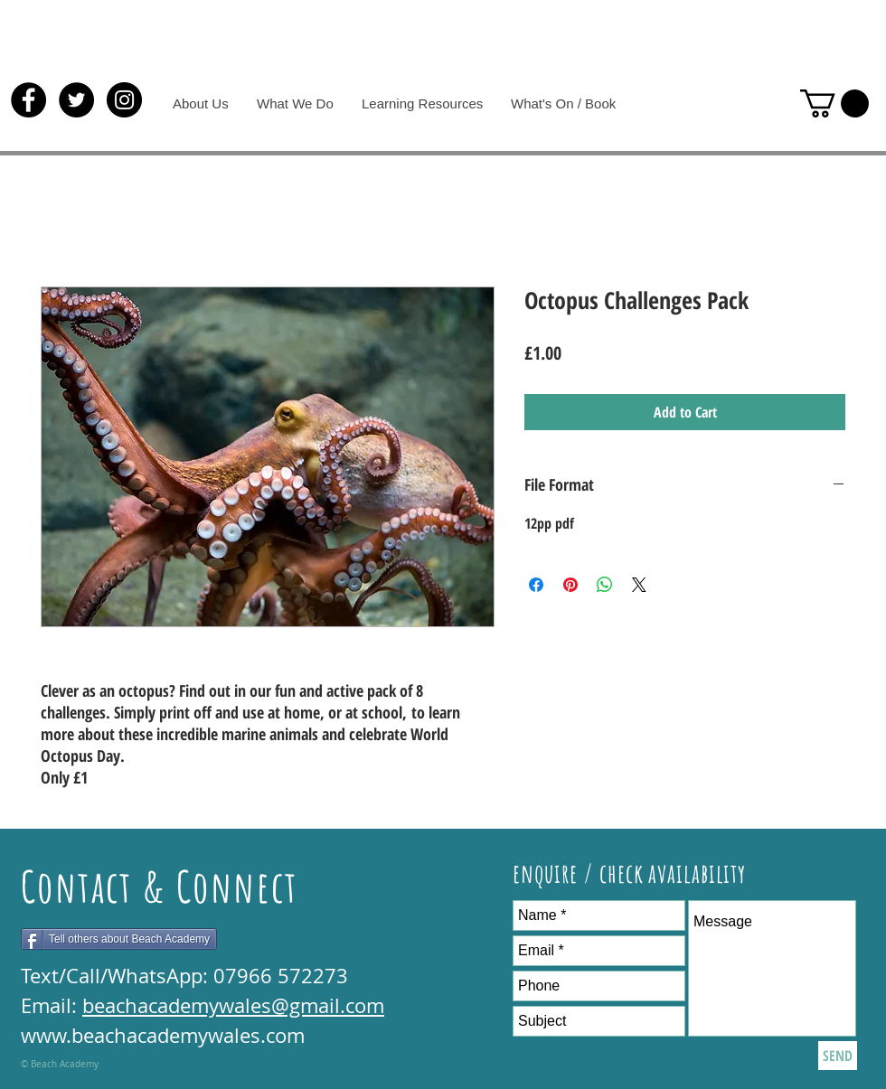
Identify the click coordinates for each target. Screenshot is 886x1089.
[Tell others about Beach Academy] (119, 939)
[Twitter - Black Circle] (76, 99)
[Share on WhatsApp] (605, 585)
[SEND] (837, 1055)
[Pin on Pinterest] (570, 585)
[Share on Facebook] (536, 585)
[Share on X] (639, 585)
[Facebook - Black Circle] (28, 99)
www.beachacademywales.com (163, 1035)
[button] (834, 103)
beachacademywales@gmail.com (233, 1005)
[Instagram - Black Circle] (124, 99)
